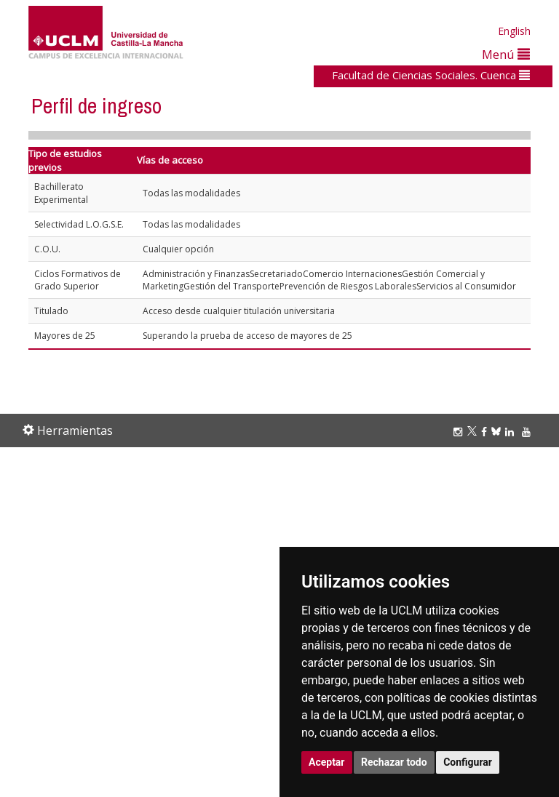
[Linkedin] (509, 431)
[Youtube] (528, 431)
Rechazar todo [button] (394, 762)
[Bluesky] (498, 431)
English (514, 31)
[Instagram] (460, 431)
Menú (506, 54)
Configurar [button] (467, 762)
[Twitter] (474, 431)
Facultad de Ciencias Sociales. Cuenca (431, 75)
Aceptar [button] (327, 762)
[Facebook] (486, 431)
